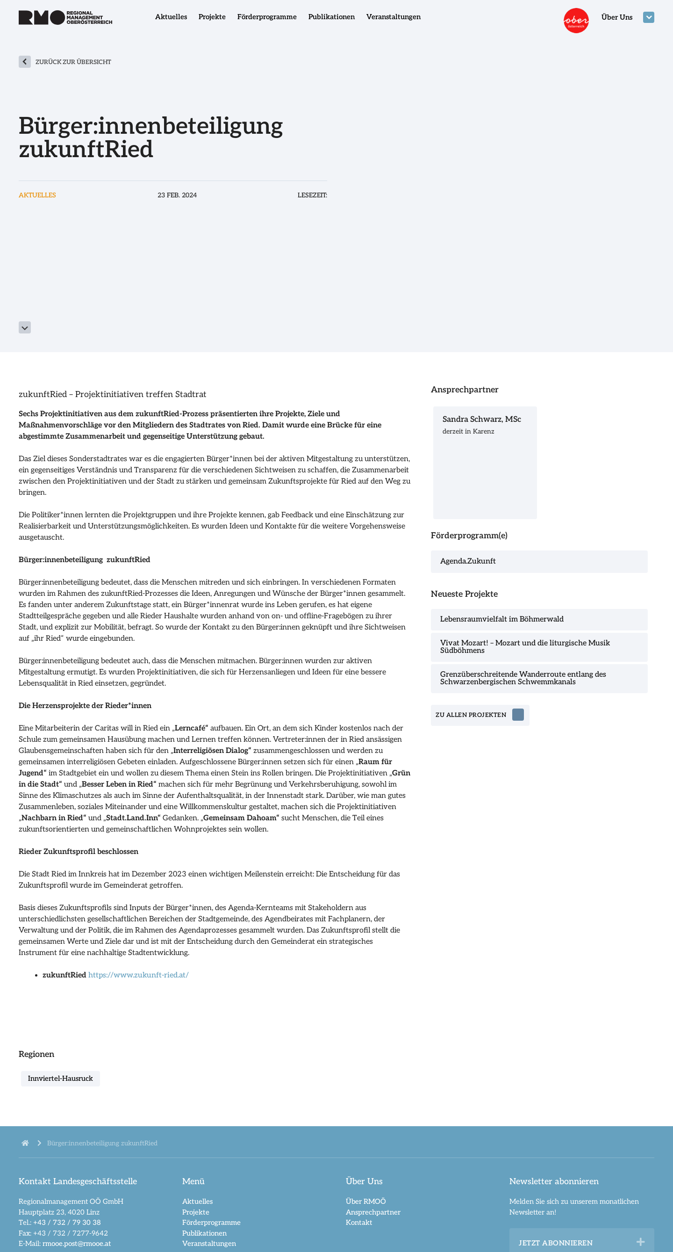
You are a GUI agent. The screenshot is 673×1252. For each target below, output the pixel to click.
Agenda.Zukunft (468, 561)
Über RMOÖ (366, 1201)
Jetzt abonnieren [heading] (556, 1243)
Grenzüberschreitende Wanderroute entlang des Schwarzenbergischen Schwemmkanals (523, 678)
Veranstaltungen (393, 17)
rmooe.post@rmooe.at (77, 1243)
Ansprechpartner (373, 1212)
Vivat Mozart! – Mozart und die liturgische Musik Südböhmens (525, 647)
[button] (641, 1242)
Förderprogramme (267, 17)
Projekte (212, 17)
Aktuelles (171, 17)
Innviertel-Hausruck (60, 1078)
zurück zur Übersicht (73, 62)
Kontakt (359, 1222)
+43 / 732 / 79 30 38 (67, 1222)
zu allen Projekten (471, 715)
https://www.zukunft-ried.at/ (138, 975)
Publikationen (331, 17)
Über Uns (616, 17)
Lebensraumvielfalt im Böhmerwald (502, 619)
